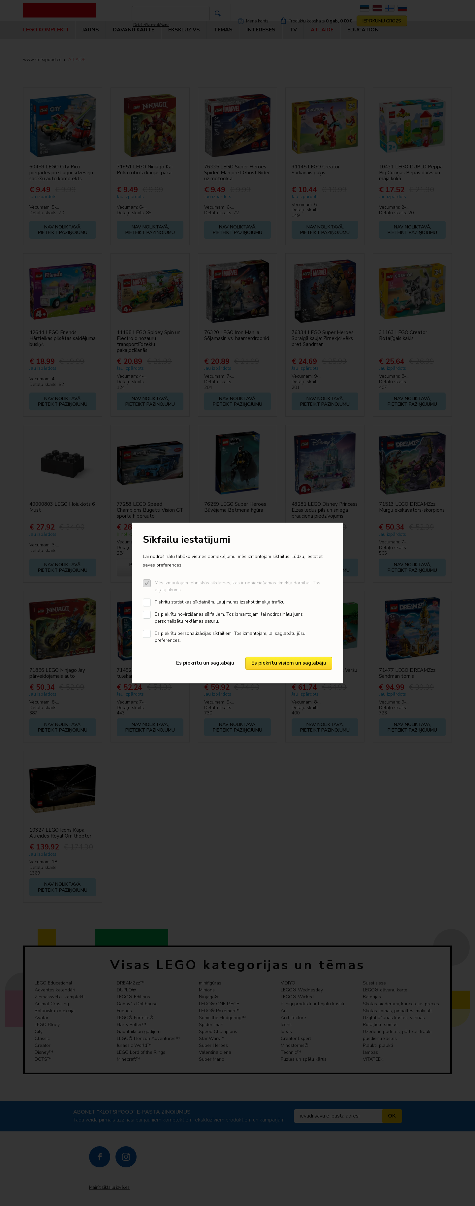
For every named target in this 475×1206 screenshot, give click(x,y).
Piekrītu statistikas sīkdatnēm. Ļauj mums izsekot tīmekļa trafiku (220, 602)
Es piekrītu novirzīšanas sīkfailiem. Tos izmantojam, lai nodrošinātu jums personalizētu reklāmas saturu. (229, 617)
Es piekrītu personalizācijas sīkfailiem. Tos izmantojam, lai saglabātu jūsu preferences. (230, 636)
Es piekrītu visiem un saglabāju (288, 663)
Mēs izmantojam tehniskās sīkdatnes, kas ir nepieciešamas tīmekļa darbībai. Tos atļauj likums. (237, 586)
